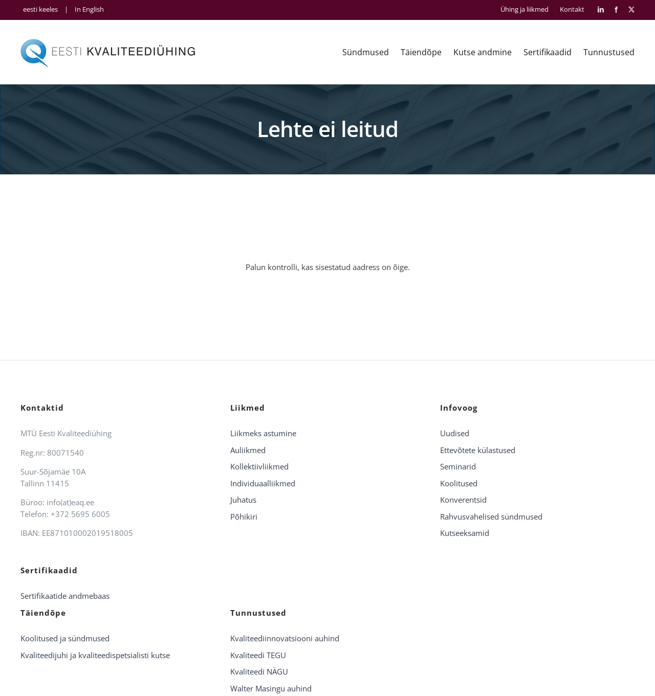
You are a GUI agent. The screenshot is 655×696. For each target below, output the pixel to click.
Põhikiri (243, 516)
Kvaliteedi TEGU (258, 655)
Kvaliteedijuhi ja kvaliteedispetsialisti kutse (95, 655)
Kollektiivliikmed (259, 466)
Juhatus (243, 500)
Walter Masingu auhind (271, 688)
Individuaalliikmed (262, 483)
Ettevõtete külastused (477, 450)
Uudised (454, 433)
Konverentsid (463, 500)
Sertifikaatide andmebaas (65, 596)
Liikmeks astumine (263, 433)
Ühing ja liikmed (524, 9)
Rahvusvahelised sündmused (491, 516)
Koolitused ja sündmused (65, 638)
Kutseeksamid (464, 533)
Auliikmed (248, 450)
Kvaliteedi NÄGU (259, 671)
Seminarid (458, 466)
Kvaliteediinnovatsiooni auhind (284, 638)
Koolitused (458, 483)
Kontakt (572, 9)
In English (89, 9)
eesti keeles (40, 9)
